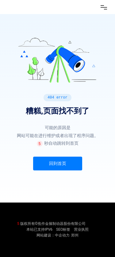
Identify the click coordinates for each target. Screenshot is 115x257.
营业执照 (81, 229)
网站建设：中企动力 (53, 235)
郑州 (75, 235)
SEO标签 (63, 229)
